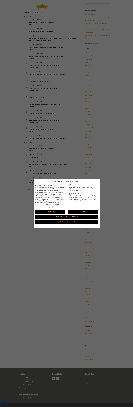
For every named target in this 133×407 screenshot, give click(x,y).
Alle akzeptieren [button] (50, 211)
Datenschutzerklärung (41, 206)
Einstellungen (41, 207)
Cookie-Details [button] (66, 225)
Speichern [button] (83, 211)
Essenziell (72, 184)
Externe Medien (74, 193)
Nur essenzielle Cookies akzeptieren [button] (66, 216)
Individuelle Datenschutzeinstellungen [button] (66, 222)
